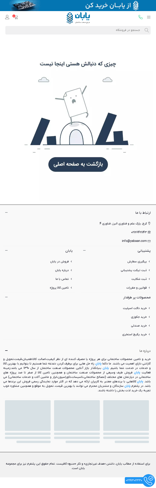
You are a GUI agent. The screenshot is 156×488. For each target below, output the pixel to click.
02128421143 (141, 232)
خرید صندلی (141, 325)
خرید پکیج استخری (136, 334)
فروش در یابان (61, 261)
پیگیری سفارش (139, 261)
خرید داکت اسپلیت (137, 308)
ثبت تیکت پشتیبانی (136, 270)
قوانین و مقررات (139, 288)
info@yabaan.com (136, 241)
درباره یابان (64, 270)
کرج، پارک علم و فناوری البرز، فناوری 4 (125, 223)
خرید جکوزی (141, 317)
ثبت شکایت (141, 279)
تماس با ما (64, 279)
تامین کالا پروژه (61, 288)
